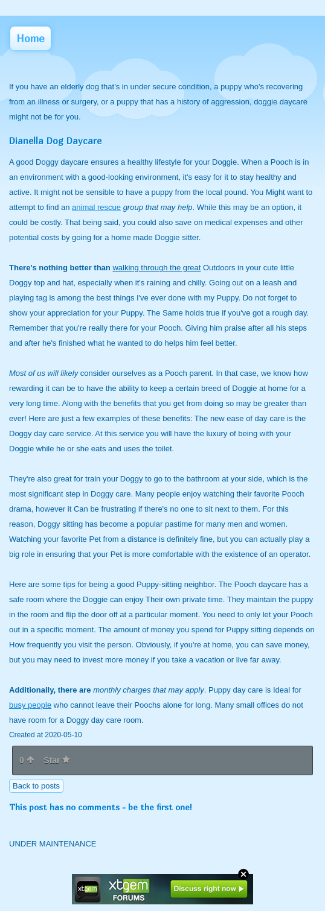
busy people (30, 704)
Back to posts (36, 785)
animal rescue (96, 207)
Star (56, 760)
